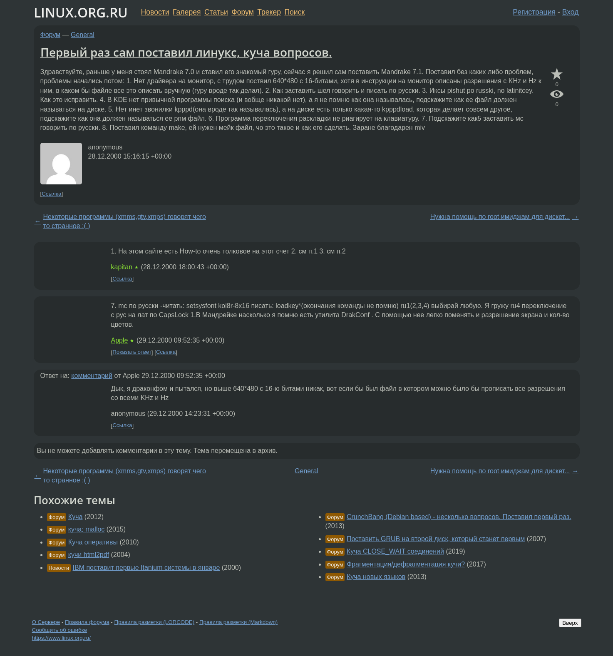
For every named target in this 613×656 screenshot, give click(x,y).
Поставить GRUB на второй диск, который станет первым (436, 538)
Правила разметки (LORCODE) (154, 622)
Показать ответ (131, 352)
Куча (75, 516)
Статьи (216, 12)
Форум (242, 12)
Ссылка (51, 194)
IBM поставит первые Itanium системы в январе (146, 567)
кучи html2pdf (88, 554)
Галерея (187, 12)
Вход (570, 12)
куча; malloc (86, 529)
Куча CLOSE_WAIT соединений (395, 551)
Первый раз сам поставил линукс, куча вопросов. (186, 52)
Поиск (294, 12)
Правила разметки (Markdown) (238, 622)
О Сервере (46, 622)
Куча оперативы (93, 542)
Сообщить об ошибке (59, 630)
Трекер (269, 12)
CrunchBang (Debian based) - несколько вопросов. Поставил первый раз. (459, 516)
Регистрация (534, 12)
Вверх (570, 623)
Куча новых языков (376, 576)
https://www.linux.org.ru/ (61, 638)
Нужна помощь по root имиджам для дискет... (500, 216)
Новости (155, 12)
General (82, 34)
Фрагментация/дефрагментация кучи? (406, 564)
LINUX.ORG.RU (81, 12)
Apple (119, 340)
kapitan (122, 267)
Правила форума (87, 622)
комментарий (91, 375)
